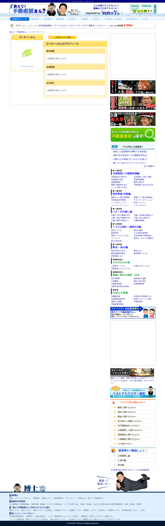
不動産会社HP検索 (118, 200)
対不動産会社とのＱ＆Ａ (129, 425)
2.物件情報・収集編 (38, 504)
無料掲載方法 (58, 498)
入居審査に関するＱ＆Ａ (129, 439)
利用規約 (36, 498)
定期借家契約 (139, 284)
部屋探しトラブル (89, 510)
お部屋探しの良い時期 (142, 177)
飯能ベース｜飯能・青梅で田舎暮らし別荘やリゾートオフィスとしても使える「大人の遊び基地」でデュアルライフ (132, 380)
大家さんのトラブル (142, 266)
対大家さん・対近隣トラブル (55, 510)
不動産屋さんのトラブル (120, 269)
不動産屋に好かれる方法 (143, 185)
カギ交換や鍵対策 (141, 233)
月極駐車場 (115, 296)
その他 (142, 510)
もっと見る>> (149, 166)
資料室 (139, 504)
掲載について (47, 498)
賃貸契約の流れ (117, 179)
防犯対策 (114, 233)
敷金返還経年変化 (118, 253)
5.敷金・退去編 (85, 504)
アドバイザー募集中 (85, 25)
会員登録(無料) (45, 25)
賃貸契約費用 (139, 179)
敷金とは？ (138, 251)
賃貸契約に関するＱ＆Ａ (129, 434)
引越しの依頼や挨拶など (143, 215)
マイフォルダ (60, 25)
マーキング (115, 238)
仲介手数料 (115, 278)
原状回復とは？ (117, 256)
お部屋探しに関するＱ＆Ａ (130, 430)
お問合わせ (82, 498)
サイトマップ (70, 498)
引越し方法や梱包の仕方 (120, 215)
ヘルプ (71, 25)
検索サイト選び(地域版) (143, 197)
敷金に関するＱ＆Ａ (127, 416)
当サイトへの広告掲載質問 (138, 470)
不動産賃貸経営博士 (17, 516)
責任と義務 (138, 230)
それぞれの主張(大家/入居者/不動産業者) (107, 504)
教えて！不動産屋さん (96, 498)
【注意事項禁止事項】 (119, 470)
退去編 (121, 465)
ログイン (101, 25)
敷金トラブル (38, 510)
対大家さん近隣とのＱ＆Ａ (130, 421)
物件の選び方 (139, 182)
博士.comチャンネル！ (58, 519)
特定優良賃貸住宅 (118, 299)
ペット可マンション (119, 203)
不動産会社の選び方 (119, 177)
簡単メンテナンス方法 (120, 236)
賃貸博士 (29, 516)
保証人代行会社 (140, 281)
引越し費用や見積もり (120, 220)
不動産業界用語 (117, 304)
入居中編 (122, 460)
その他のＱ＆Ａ (125, 444)
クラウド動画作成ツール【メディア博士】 (63, 516)
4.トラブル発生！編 (71, 504)
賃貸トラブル (116, 230)
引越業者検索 (139, 220)
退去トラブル (26, 510)
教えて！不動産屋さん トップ (22, 32)
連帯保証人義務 (140, 278)
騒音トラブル (14, 510)
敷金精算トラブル (141, 253)
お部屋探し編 (124, 456)
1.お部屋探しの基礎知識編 (19, 504)
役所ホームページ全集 (142, 299)
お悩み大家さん (40, 516)
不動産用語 (138, 302)
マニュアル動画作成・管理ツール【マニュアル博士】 (29, 519)
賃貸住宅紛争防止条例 (120, 286)
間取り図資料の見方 (119, 185)
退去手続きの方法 (118, 251)
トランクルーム (140, 205)
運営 (11, 498)
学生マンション (140, 203)
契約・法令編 (129, 504)
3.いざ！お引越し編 (54, 504)
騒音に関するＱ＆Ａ (127, 407)
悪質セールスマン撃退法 (143, 238)
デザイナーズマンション (143, 200)
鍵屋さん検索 (116, 302)
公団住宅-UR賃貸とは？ (143, 296)
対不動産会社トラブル (130, 510)
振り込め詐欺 (116, 241)
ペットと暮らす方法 (119, 187)
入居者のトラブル (118, 266)
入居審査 (114, 281)
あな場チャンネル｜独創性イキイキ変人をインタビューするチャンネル (94, 519)
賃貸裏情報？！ (117, 182)
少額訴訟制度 (116, 284)
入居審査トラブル (74, 510)
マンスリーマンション (120, 205)
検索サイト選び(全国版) (120, 197)
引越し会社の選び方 (142, 218)
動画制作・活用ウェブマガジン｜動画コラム (97, 516)
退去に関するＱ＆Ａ (127, 412)
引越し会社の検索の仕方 (120, 218)
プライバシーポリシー (23, 498)
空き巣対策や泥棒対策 (142, 236)
